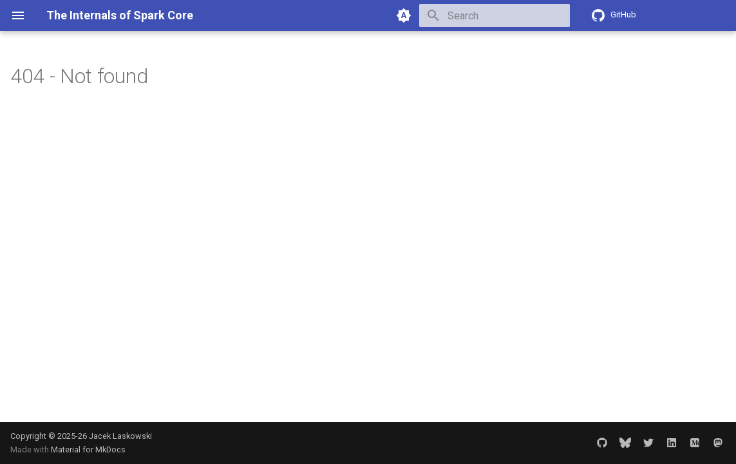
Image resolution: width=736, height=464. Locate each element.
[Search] (494, 15)
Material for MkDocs (88, 449)
